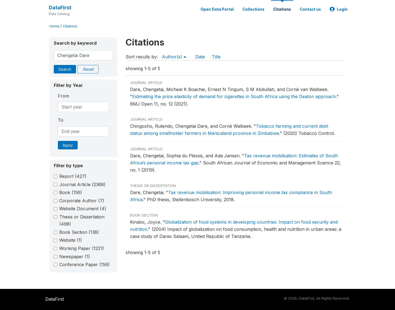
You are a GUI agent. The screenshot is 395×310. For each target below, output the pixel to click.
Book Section (79, 232)
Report (72, 176)
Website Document (82, 208)
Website (70, 240)
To (60, 120)
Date (200, 56)
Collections (253, 9)
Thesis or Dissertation (82, 220)
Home (54, 26)
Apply (68, 145)
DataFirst (60, 7)
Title (216, 56)
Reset (88, 69)
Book (70, 192)
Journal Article (82, 184)
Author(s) (174, 56)
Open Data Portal (217, 9)
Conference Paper (84, 264)
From (63, 96)
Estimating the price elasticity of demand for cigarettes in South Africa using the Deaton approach (234, 96)
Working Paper (81, 248)
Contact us (310, 9)
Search (64, 69)
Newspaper (74, 256)
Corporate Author (81, 200)
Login (339, 9)
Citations (282, 9)
